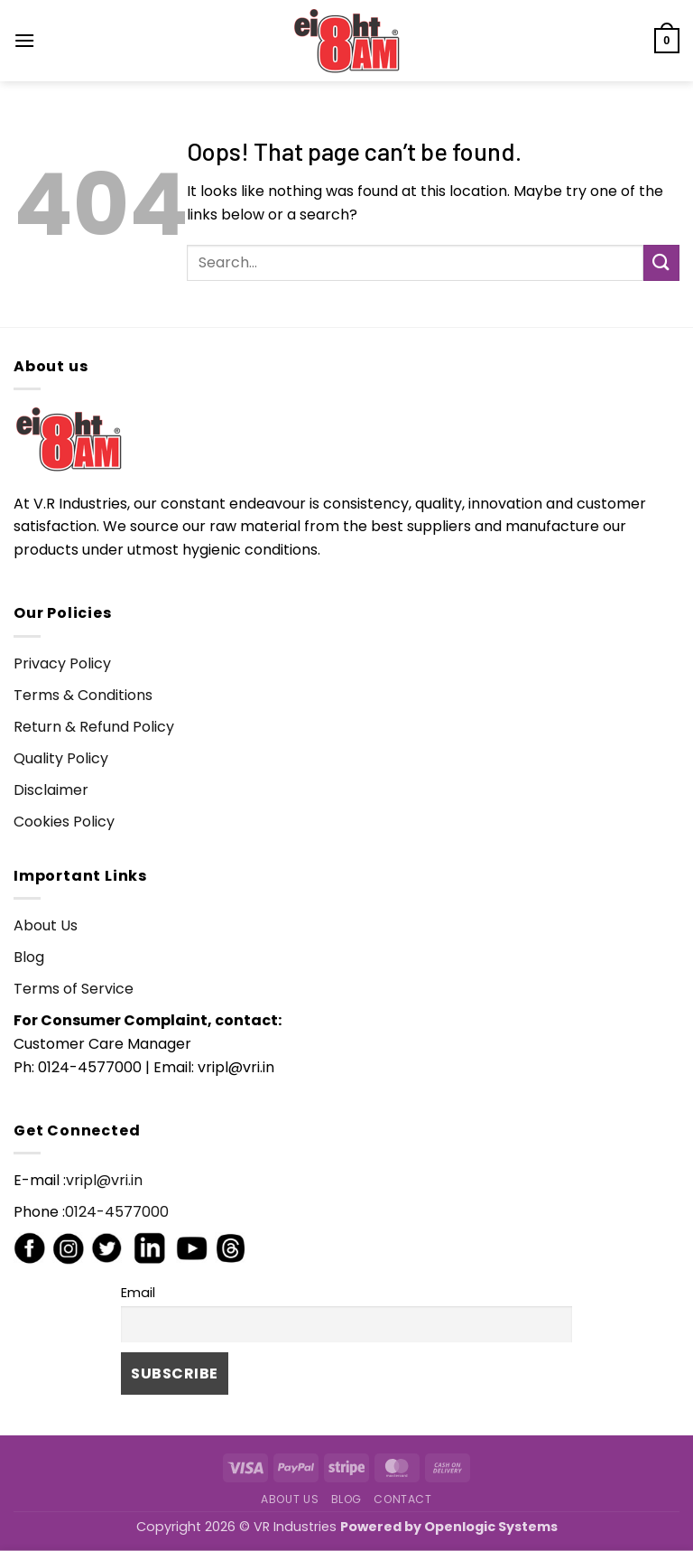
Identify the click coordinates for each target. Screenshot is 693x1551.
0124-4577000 (117, 1211)
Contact (402, 1499)
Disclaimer (51, 790)
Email (138, 1293)
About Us (46, 925)
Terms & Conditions (83, 695)
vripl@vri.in (104, 1180)
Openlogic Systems (491, 1527)
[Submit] (661, 262)
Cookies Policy (64, 821)
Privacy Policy (62, 663)
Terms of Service (74, 988)
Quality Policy (61, 758)
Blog (29, 957)
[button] (24, 40)
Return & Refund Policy (94, 726)
